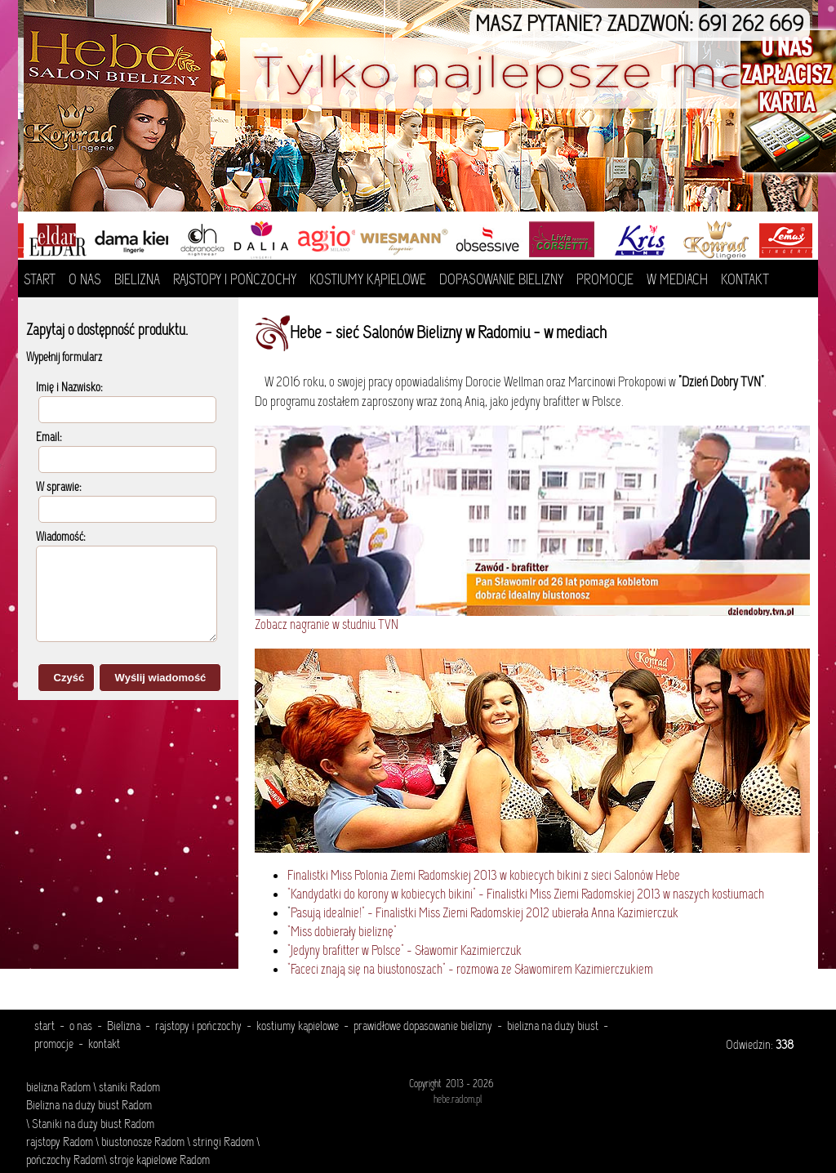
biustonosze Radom (143, 1143)
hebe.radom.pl (458, 1100)
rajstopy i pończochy (198, 1027)
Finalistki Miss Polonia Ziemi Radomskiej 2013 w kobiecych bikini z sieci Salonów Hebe (483, 876)
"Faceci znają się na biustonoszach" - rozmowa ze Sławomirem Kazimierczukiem (470, 970)
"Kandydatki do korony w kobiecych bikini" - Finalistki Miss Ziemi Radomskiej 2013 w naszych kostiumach (525, 894)
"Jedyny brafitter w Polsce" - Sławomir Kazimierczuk (404, 951)
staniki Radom (129, 1088)
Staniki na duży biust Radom (91, 1125)
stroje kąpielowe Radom (159, 1161)
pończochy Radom (65, 1161)
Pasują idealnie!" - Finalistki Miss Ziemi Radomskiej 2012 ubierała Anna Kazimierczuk (484, 913)
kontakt (104, 1045)
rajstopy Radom (59, 1143)
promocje (53, 1045)
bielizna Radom (58, 1088)
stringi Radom (223, 1143)
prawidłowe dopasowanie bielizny (423, 1027)
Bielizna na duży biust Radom (89, 1106)
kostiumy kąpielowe (297, 1027)
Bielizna (123, 1027)
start (44, 1027)
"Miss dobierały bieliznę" (342, 932)
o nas (80, 1027)
